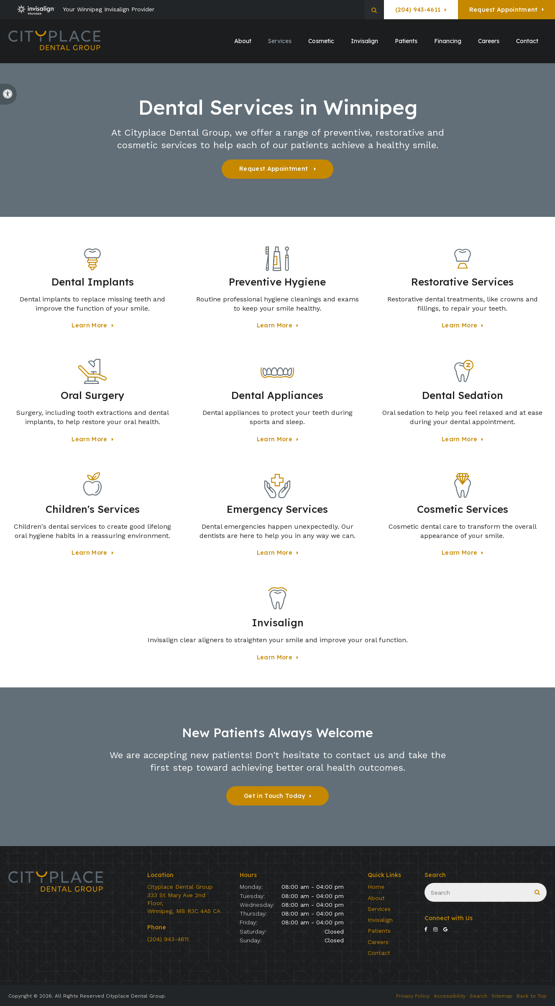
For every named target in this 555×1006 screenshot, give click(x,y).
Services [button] (280, 41)
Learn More (89, 325)
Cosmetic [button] (321, 41)
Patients (379, 930)
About (376, 898)
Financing (447, 41)
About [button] (242, 41)
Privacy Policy (413, 996)
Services (379, 909)
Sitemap (501, 996)
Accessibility (449, 996)
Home (376, 886)
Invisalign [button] (364, 41)
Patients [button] (406, 41)
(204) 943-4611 (417, 9)
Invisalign (380, 919)
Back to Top (532, 996)
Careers (488, 41)
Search (478, 996)
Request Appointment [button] (503, 9)
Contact (527, 41)
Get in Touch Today (274, 796)
